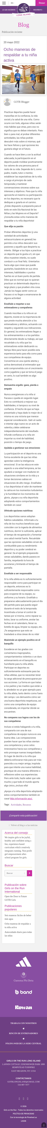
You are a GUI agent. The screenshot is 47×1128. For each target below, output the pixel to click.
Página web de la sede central (23, 1043)
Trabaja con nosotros (23, 1023)
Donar (41, 3)
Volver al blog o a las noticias (23, 825)
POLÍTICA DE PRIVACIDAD (23, 1114)
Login (23, 1121)
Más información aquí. (21, 798)
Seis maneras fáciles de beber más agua (18, 917)
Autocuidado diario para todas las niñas (18, 934)
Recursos (27, 804)
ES (12, 3)
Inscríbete (38, 10)
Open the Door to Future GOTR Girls (16, 898)
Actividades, (16, 804)
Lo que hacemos (9, 10)
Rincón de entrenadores (23, 1033)
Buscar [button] (16, 872)
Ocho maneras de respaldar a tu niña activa (18, 925)
